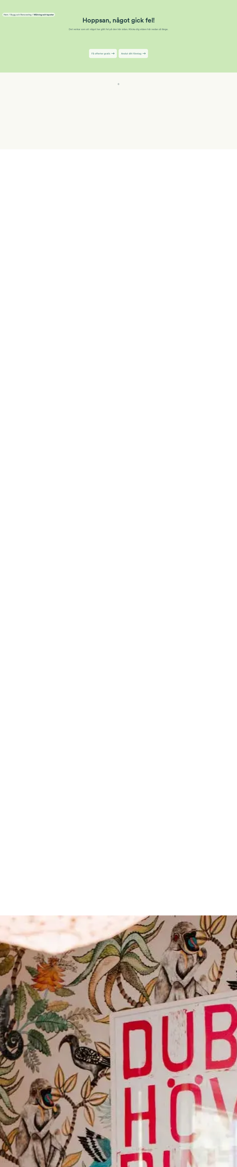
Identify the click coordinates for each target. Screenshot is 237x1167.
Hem (6, 14)
